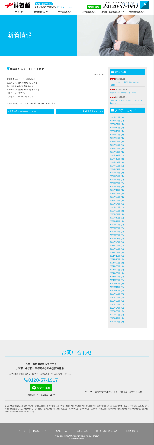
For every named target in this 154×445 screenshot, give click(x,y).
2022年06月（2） (117, 235)
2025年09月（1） (117, 135)
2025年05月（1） (117, 142)
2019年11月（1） (117, 318)
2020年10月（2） (117, 291)
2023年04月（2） (117, 204)
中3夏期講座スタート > (93, 111)
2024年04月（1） (117, 176)
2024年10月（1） (117, 159)
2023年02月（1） (117, 211)
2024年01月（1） (117, 187)
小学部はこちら (89, 12)
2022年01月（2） (117, 252)
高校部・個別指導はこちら (107, 431)
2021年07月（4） (117, 270)
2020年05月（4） (117, 304)
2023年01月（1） (117, 214)
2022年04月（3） (117, 242)
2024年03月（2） (117, 180)
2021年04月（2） (117, 277)
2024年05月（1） (117, 173)
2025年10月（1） (117, 131)
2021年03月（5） (117, 280)
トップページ (17, 12)
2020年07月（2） (117, 301)
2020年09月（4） (117, 294)
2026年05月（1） (117, 117)
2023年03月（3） (117, 207)
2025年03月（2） (117, 145)
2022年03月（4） (117, 245)
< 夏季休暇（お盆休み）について (22, 111)
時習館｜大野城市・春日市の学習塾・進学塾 (17, 4)
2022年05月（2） (117, 239)
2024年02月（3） (117, 183)
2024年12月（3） (117, 155)
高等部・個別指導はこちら (113, 12)
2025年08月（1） (117, 138)
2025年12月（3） (117, 128)
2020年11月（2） (117, 287)
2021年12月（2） (117, 256)
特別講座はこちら (137, 12)
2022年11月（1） (117, 221)
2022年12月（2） (117, 218)
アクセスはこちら (64, 7)
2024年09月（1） (117, 162)
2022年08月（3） (117, 228)
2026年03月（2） (117, 121)
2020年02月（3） (117, 315)
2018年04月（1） (117, 322)
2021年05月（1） (117, 273)
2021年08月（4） (117, 266)
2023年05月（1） (117, 200)
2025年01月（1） (117, 152)
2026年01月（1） (117, 124)
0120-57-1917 (43, 380)
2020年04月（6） (117, 308)
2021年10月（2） (117, 259)
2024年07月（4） (117, 169)
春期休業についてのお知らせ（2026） (123, 93)
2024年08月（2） (117, 166)
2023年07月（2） (117, 193)
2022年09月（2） (117, 225)
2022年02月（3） (117, 249)
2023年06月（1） (117, 197)
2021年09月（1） (117, 263)
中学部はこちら (65, 12)
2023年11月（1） (117, 190)
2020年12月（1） (117, 284)
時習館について (41, 12)
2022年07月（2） (117, 232)
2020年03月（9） (117, 311)
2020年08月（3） (117, 297)
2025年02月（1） (117, 148)
